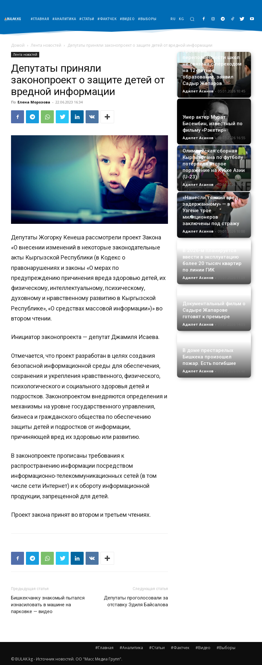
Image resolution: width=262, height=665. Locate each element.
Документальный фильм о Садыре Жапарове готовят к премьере (214, 310)
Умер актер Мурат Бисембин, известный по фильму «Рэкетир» (213, 123)
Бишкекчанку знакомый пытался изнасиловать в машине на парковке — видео (48, 604)
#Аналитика (131, 647)
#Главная (104, 647)
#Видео (203, 647)
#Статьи (157, 647)
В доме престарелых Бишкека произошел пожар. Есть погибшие (209, 356)
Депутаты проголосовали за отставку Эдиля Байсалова (136, 601)
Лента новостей (46, 45)
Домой (18, 45)
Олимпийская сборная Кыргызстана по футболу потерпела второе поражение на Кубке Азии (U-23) (214, 164)
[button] (192, 19)
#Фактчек (180, 647)
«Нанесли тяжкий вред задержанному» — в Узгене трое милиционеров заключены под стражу (211, 210)
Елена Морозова (34, 102)
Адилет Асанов (198, 91)
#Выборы (226, 647)
